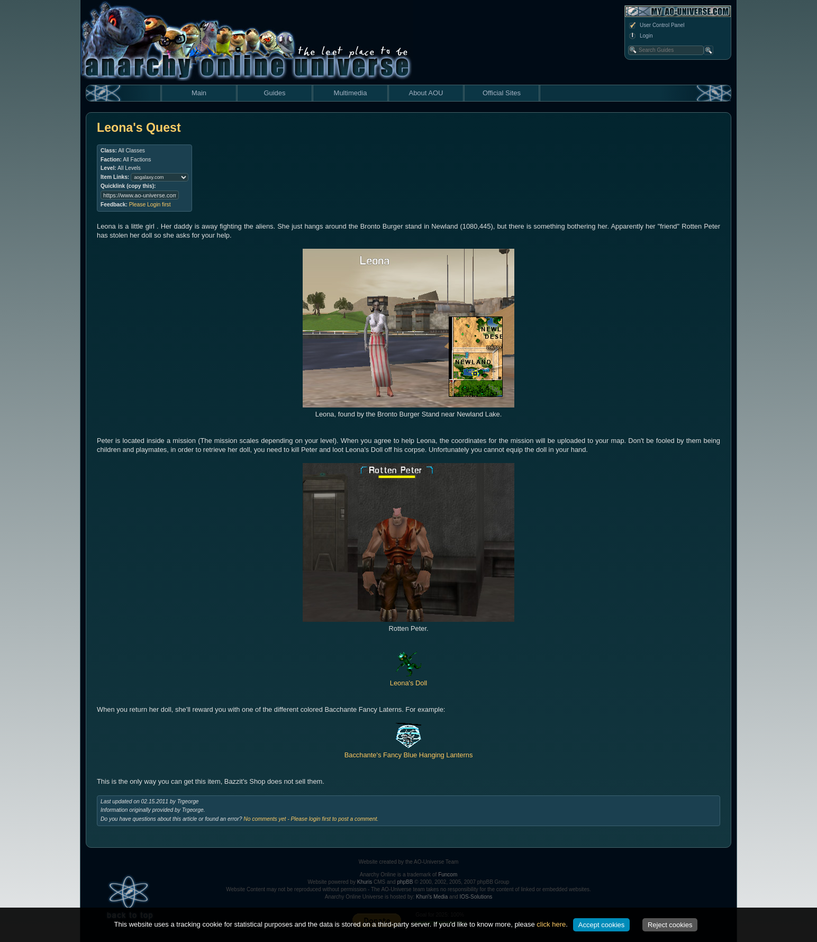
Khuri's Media (432, 897)
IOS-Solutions (476, 897)
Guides (274, 93)
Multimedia (350, 93)
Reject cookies (670, 925)
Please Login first (150, 204)
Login (640, 36)
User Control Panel (656, 25)
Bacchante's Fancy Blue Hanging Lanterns (408, 750)
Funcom (447, 874)
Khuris (364, 882)
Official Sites (502, 93)
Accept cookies (601, 925)
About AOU (425, 93)
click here (551, 924)
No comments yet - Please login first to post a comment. (310, 819)
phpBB (405, 882)
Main (199, 93)
